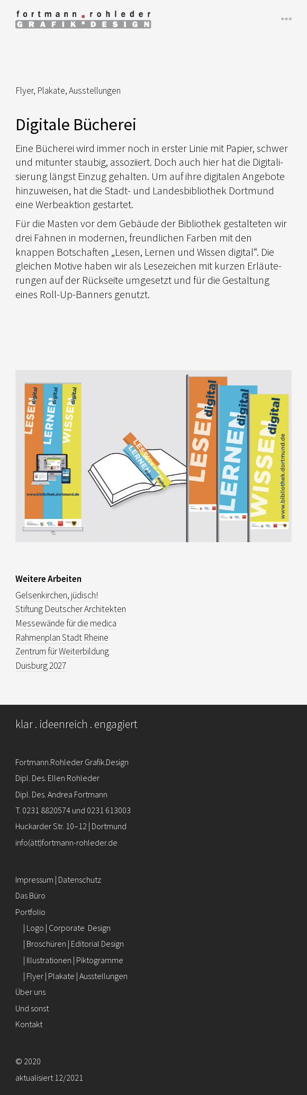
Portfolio (30, 911)
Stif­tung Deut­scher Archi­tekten (70, 609)
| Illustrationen (73, 960)
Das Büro (30, 895)
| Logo (67, 927)
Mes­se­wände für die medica (65, 623)
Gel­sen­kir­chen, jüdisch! (56, 595)
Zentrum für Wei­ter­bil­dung (62, 651)
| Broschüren (73, 943)
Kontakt (28, 1024)
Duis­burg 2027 (40, 665)
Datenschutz (79, 879)
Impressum (34, 879)
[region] (153, 464)
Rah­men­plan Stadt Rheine (62, 637)
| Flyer (75, 976)
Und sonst (32, 1008)
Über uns (30, 991)
